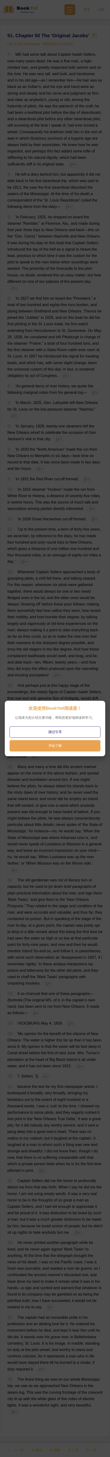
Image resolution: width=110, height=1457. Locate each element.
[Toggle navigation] (69, 9)
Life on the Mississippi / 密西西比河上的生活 (40, 44)
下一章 (94, 1450)
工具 (73, 1450)
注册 (100, 9)
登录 (87, 9)
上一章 (15, 1450)
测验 (55, 1450)
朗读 (36, 1450)
